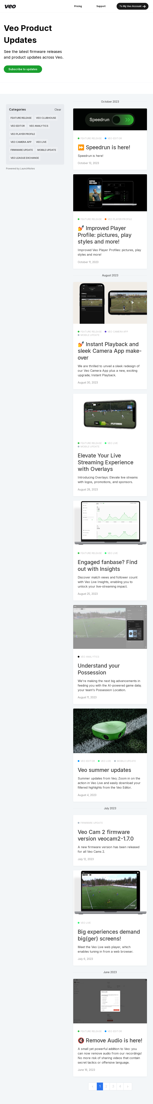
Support (100, 6)
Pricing (78, 6)
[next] (127, 1086)
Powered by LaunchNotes (20, 168)
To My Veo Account (132, 6)
